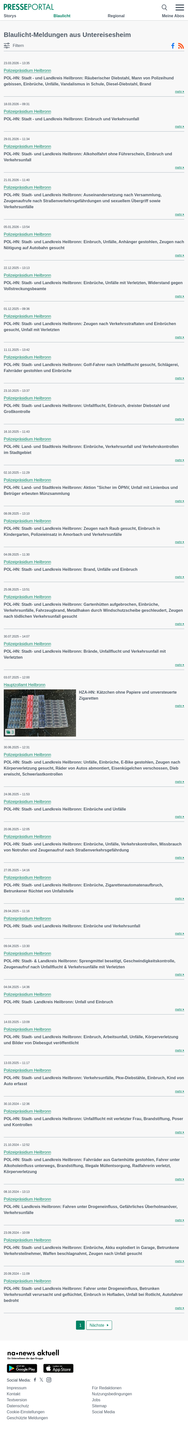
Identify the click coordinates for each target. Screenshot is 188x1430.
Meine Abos (173, 16)
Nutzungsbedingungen (112, 1394)
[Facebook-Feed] (173, 45)
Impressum (16, 1388)
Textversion (17, 1400)
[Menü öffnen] (179, 7)
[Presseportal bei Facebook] (33, 1380)
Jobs (96, 1400)
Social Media (103, 1412)
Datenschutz (18, 1406)
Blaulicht (62, 16)
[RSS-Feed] (181, 45)
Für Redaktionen (107, 1388)
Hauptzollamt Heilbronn (24, 685)
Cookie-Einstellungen (25, 1412)
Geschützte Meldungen (27, 1418)
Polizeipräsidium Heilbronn (27, 70)
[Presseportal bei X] (40, 1380)
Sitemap (99, 1406)
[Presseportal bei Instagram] (47, 1379)
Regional (116, 16)
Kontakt (13, 1394)
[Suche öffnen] (165, 7)
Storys (10, 16)
